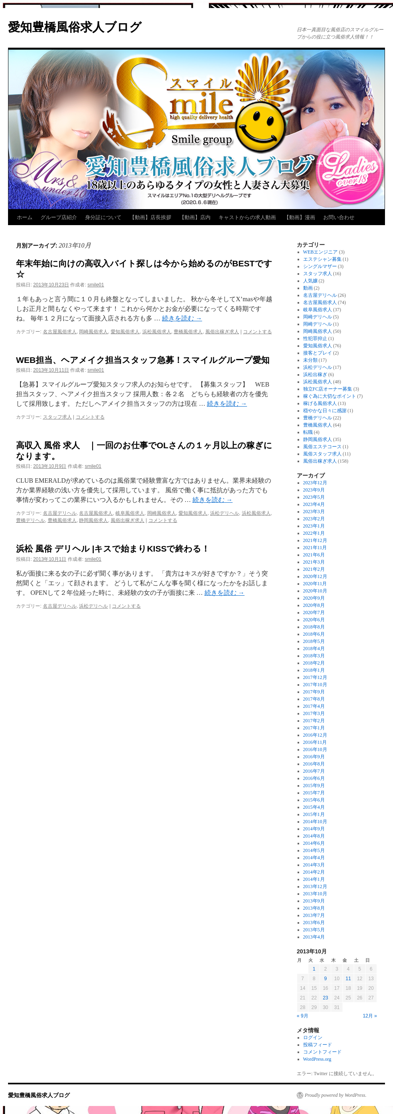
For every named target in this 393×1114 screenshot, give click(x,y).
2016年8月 (314, 764)
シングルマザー (320, 266)
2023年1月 (314, 526)
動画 (308, 288)
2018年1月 (314, 670)
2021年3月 (314, 562)
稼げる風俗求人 (320, 403)
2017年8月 (314, 699)
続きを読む (182, 318)
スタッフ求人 (57, 417)
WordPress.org (317, 1059)
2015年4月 (314, 807)
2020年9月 (314, 598)
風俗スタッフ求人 (322, 454)
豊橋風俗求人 (188, 331)
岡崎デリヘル (317, 317)
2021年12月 (315, 540)
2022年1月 (314, 533)
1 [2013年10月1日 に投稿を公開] (314, 969)
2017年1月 (314, 728)
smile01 (95, 285)
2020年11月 (315, 583)
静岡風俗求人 (93, 520)
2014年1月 (314, 879)
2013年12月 (315, 886)
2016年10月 (315, 749)
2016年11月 (315, 742)
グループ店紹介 (59, 217)
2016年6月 (314, 778)
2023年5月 (314, 497)
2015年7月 (314, 793)
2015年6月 (314, 800)
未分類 (310, 360)
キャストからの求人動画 (247, 217)
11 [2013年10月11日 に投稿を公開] (348, 978)
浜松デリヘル (224, 513)
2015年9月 (314, 785)
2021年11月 (315, 547)
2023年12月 (315, 482)
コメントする (257, 331)
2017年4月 (314, 706)
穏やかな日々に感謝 (324, 410)
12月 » (370, 1016)
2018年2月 (314, 663)
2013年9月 (314, 901)
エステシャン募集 (322, 259)
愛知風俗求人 (125, 331)
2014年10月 (315, 821)
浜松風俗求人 (156, 331)
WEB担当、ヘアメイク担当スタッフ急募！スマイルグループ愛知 (142, 360)
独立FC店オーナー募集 (327, 389)
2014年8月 (314, 836)
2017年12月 (315, 677)
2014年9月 (314, 829)
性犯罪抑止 (315, 338)
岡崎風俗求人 (93, 331)
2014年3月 (314, 865)
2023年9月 (314, 490)
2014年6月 (314, 843)
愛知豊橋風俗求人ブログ (75, 27)
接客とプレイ (317, 353)
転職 (308, 432)
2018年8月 (314, 627)
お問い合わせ (339, 217)
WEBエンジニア (320, 252)
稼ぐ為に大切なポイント (329, 396)
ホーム (24, 217)
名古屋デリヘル (60, 513)
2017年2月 (314, 720)
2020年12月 (315, 576)
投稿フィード (317, 1045)
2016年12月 (315, 735)
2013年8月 (314, 908)
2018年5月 (314, 641)
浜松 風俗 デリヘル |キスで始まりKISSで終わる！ (113, 548)
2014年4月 (314, 857)
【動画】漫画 (299, 217)
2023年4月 (314, 504)
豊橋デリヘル (30, 520)
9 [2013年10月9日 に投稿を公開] (325, 978)
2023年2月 (314, 519)
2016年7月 (314, 771)
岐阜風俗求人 (129, 513)
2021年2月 (314, 569)
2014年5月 (314, 850)
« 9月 (302, 1016)
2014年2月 (314, 872)
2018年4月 (314, 648)
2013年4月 (314, 937)
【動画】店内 (195, 217)
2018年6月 (314, 634)
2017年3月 (314, 713)
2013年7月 (314, 915)
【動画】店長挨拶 (150, 217)
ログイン (312, 1037)
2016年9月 (314, 756)
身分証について (103, 217)
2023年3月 (314, 511)
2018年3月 (314, 656)
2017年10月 (315, 684)
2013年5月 (314, 930)
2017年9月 (314, 692)
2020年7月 (314, 612)
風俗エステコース (322, 446)
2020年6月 (314, 619)
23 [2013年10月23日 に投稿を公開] (325, 998)
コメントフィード (322, 1052)
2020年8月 (314, 605)
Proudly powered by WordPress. (336, 1095)
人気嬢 (310, 281)
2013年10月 (315, 893)
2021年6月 (314, 555)
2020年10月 (315, 591)
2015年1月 (314, 814)
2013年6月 (314, 922)
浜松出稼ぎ (315, 374)
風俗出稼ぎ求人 (222, 331)
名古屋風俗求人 (60, 331)
